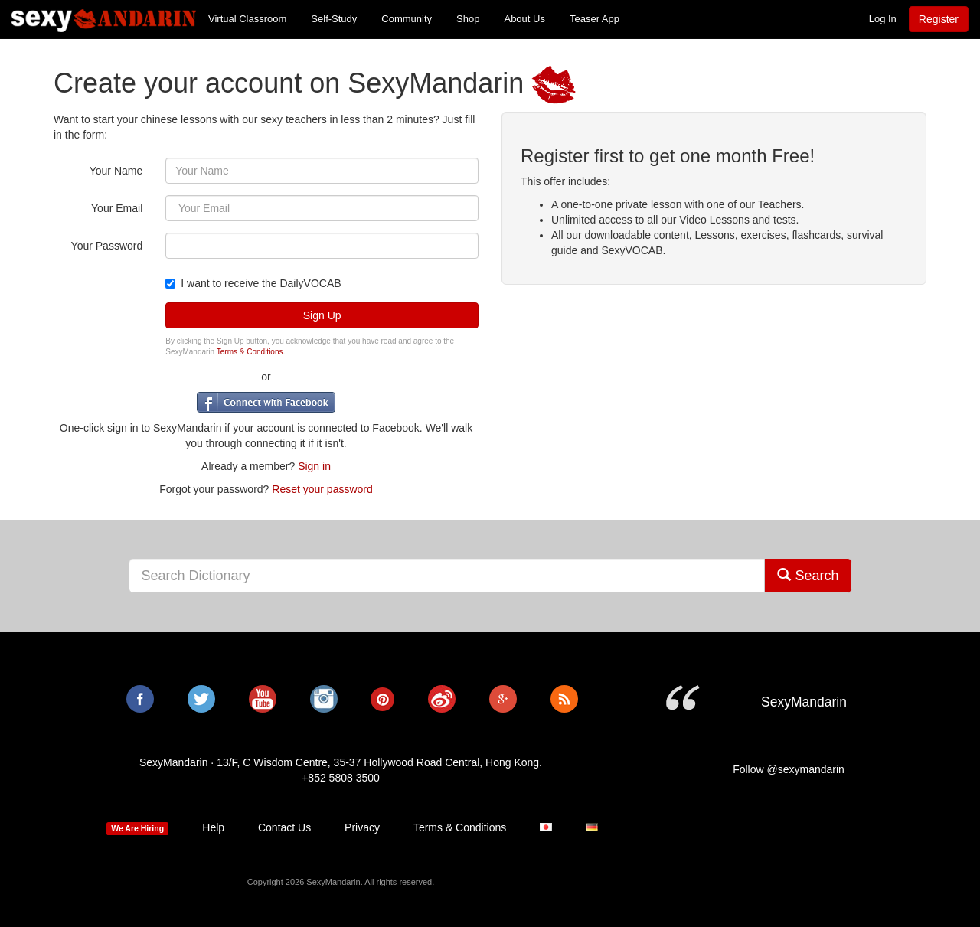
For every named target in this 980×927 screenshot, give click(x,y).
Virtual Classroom (247, 18)
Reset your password (322, 489)
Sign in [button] (314, 466)
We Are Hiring (137, 828)
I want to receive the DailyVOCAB (253, 283)
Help (213, 827)
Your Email (116, 208)
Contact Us (284, 827)
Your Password (107, 246)
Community (406, 18)
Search (807, 575)
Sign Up (322, 315)
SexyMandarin (103, 19)
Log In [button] (883, 18)
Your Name (116, 171)
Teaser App (594, 18)
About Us (524, 18)
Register (939, 19)
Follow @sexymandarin (788, 769)
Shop (467, 18)
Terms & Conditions (250, 352)
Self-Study (334, 18)
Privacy (362, 827)
